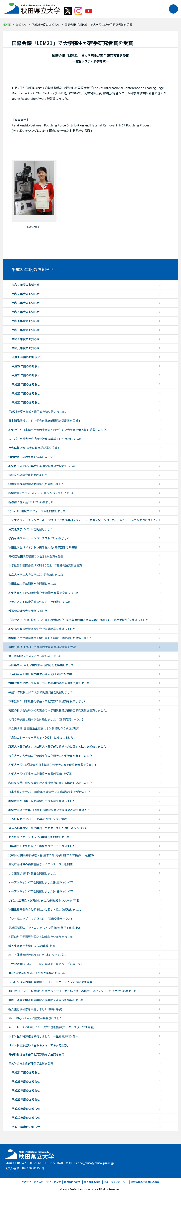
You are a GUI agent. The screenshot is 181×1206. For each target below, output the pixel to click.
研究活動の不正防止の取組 (145, 1182)
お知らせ (21, 25)
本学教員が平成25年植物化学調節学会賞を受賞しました (43, 593)
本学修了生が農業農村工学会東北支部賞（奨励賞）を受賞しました (50, 638)
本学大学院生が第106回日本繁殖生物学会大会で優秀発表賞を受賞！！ (52, 765)
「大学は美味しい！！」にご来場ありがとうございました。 (46, 964)
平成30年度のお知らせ (26, 357)
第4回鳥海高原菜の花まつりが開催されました (37, 973)
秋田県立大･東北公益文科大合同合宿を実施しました (41, 665)
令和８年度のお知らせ (26, 285)
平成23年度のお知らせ (26, 1082)
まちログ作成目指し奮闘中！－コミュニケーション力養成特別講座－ (51, 982)
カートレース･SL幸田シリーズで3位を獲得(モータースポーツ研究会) (51, 1027)
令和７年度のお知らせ (26, 294)
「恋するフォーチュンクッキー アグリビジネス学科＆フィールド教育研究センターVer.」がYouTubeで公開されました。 (83, 520)
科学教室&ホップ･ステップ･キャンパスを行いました (41, 493)
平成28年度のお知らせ (26, 375)
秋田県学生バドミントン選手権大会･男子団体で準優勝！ (44, 547)
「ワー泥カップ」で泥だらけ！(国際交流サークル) (40, 919)
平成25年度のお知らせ (46, 25)
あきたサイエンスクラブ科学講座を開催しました (39, 837)
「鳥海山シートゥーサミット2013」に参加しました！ (42, 737)
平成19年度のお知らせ (26, 1118)
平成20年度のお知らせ (26, 1109)
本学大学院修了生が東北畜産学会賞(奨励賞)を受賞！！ (42, 774)
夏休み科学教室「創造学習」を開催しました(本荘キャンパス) (47, 828)
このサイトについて (32, 1182)
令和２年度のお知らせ (26, 339)
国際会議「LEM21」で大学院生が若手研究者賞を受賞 (42, 647)
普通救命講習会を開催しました (27, 611)
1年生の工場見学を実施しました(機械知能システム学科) (43, 900)
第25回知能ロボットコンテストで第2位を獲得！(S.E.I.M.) (44, 928)
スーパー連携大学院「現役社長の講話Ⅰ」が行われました (44, 439)
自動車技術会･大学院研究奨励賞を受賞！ (34, 448)
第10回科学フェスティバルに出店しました (35, 656)
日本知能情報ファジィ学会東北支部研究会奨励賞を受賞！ (44, 420)
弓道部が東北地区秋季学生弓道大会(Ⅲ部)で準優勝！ (41, 674)
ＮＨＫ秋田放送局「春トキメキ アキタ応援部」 (39, 1045)
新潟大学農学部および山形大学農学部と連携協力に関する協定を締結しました (57, 746)
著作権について (72, 1182)
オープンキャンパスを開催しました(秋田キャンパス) (41, 882)
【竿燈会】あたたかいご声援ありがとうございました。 (43, 846)
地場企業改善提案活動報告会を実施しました (36, 484)
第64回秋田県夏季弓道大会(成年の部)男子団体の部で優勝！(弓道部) (51, 855)
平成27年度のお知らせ (26, 384)
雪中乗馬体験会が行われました (27, 475)
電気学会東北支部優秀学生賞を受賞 (30, 1063)
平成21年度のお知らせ (26, 1099)
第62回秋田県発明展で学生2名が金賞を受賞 (35, 556)
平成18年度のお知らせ (26, 1127)
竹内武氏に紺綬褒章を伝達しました (30, 457)
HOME (7, 25)
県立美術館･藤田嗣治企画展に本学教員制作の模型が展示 (44, 728)
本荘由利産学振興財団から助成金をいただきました (40, 937)
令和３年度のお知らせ (26, 330)
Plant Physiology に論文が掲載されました (35, 1018)
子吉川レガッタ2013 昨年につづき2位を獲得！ (38, 819)
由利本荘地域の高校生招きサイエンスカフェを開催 (40, 864)
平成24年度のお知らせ (26, 1072)
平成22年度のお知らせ (26, 1091)
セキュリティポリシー (116, 1182)
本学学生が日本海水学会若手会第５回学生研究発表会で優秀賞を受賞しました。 (58, 430)
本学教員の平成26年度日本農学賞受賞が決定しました (42, 466)
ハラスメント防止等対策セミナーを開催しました (39, 602)
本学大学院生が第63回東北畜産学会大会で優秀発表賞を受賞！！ (49, 810)
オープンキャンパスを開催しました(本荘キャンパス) (41, 891)
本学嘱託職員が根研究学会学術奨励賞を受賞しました (41, 629)
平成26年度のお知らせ (26, 393)
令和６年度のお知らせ (26, 303)
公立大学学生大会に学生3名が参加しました (35, 574)
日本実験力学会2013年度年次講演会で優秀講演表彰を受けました (49, 792)
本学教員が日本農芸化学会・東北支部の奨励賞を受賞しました (47, 701)
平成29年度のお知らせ (26, 366)
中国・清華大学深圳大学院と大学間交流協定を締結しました (46, 1000)
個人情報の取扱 (92, 1182)
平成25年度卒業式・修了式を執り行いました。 (37, 412)
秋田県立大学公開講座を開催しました (32, 583)
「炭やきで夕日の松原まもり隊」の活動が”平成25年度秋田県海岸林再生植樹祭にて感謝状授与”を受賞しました (78, 620)
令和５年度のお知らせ (26, 312)
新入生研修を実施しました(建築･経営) (32, 946)
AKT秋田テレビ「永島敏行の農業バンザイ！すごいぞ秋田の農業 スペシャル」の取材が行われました (72, 991)
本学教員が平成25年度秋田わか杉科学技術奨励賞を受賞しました (49, 683)
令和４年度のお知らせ (26, 321)
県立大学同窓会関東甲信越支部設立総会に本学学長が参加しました (50, 756)
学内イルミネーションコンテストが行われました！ (40, 538)
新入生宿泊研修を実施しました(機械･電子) (35, 1009)
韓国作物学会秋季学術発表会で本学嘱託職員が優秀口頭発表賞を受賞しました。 (58, 710)
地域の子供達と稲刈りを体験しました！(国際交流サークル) (45, 719)
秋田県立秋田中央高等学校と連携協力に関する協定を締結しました (50, 783)
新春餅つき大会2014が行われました (31, 502)
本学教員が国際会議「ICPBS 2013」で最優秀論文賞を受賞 (45, 565)
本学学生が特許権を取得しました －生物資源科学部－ (43, 1036)
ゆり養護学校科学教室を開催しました (32, 873)
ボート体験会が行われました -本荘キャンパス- (37, 955)
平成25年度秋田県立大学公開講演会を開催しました (40, 692)
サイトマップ (53, 1182)
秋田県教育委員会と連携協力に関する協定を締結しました (44, 909)
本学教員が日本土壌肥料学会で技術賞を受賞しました (41, 801)
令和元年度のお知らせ (26, 348)
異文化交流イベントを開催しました (30, 529)
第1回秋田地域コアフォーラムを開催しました (37, 511)
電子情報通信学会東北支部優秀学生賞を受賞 (36, 1054)
